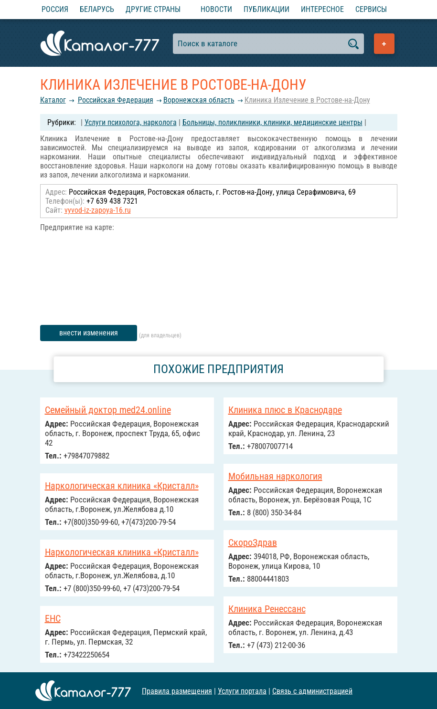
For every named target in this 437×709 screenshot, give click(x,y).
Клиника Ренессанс (267, 609)
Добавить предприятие (384, 43)
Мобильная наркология (275, 476)
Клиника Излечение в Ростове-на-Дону (307, 99)
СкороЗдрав (252, 542)
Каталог (53, 99)
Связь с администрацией (312, 690)
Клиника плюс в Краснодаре (285, 410)
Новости (216, 9)
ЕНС (53, 618)
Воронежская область (198, 99)
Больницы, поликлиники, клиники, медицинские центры (272, 122)
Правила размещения (177, 690)
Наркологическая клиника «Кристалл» (122, 485)
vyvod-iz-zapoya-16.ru (97, 210)
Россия (55, 9)
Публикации (266, 9)
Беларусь (97, 9)
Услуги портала (242, 690)
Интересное (322, 9)
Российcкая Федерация (115, 99)
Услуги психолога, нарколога (131, 122)
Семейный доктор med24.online (108, 410)
